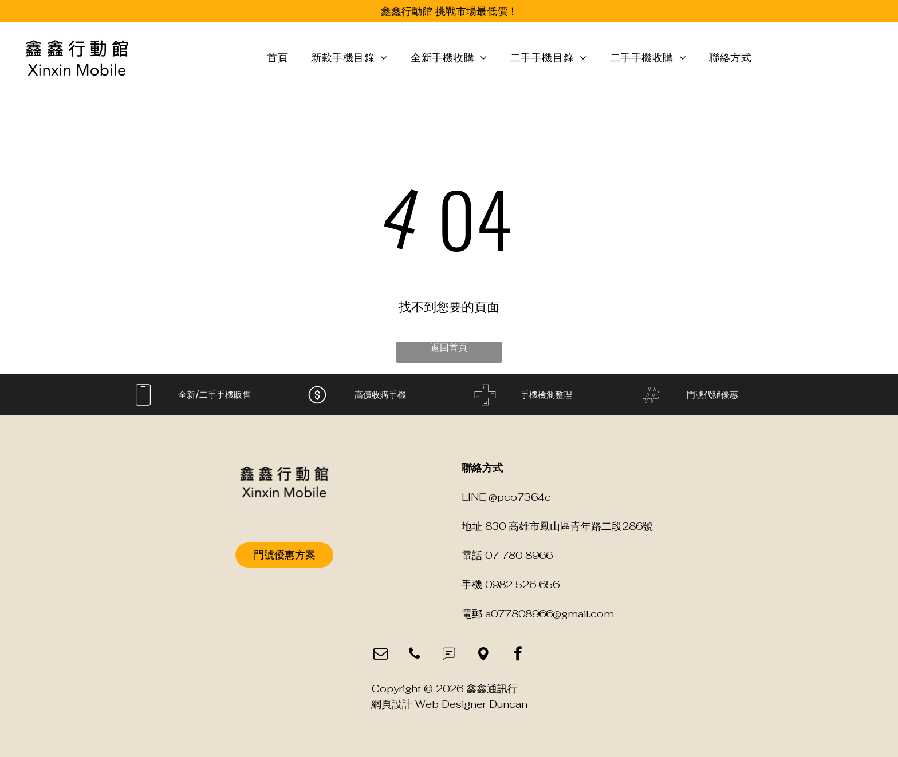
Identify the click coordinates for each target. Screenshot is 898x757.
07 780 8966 (519, 555)
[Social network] (449, 655)
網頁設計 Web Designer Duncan (449, 704)
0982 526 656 (522, 584)
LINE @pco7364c (506, 497)
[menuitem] (277, 58)
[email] (380, 655)
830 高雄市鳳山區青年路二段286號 (569, 526)
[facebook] (518, 655)
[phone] (415, 655)
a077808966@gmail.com (549, 613)
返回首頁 (449, 348)
